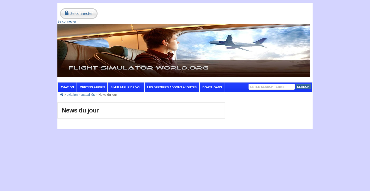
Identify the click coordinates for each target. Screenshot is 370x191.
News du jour (80, 110)
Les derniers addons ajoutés (172, 87)
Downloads (212, 87)
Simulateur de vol (126, 87)
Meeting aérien (92, 87)
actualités (88, 95)
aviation (67, 87)
